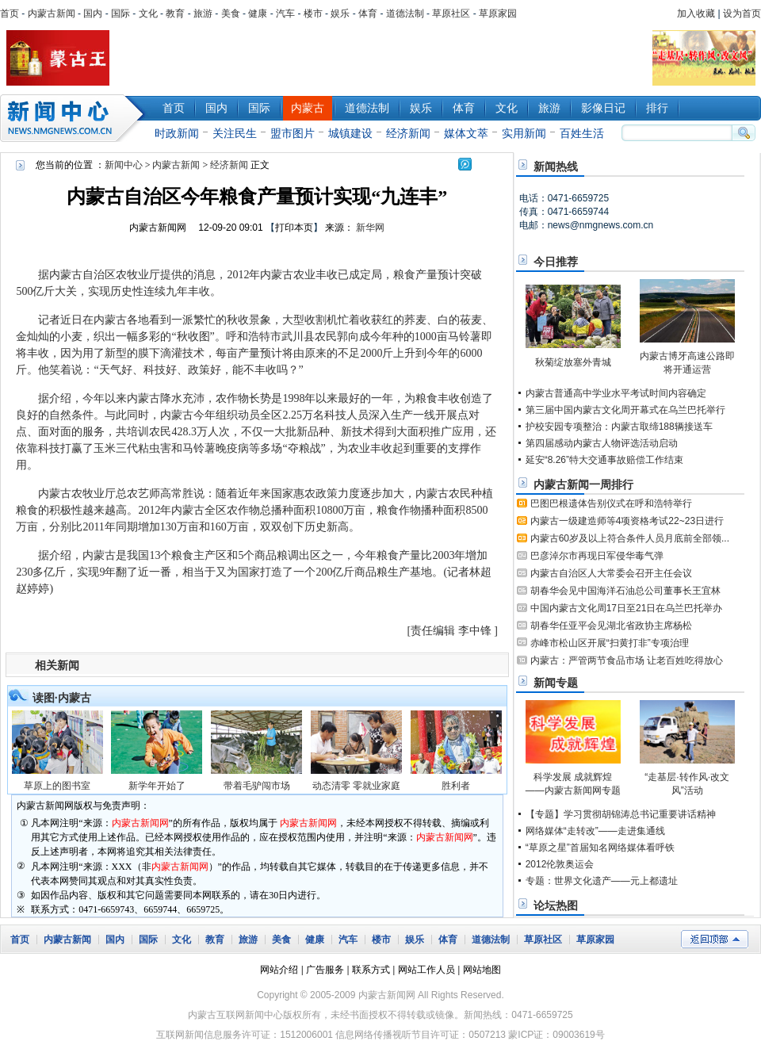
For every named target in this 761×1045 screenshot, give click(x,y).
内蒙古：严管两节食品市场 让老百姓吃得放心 (626, 660)
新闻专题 (555, 682)
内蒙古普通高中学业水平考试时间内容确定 (616, 393)
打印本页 (294, 227)
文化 (148, 13)
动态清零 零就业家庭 (356, 785)
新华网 (370, 227)
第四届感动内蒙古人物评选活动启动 (602, 443)
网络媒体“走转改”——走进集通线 (595, 830)
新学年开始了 (156, 785)
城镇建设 (350, 133)
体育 (367, 13)
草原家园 (498, 13)
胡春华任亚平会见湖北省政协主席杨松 (611, 625)
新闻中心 (75, 118)
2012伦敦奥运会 (560, 864)
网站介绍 (279, 969)
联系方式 (371, 969)
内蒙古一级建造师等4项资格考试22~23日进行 (627, 520)
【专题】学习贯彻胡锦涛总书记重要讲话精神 (621, 814)
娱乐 (340, 13)
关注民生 (234, 133)
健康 (257, 13)
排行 (657, 107)
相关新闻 (57, 665)
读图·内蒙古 (62, 697)
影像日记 (603, 107)
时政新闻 (177, 133)
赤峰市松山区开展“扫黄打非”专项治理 (609, 643)
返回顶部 (714, 939)
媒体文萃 (466, 133)
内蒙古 (307, 107)
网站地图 (482, 969)
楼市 (313, 13)
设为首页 (742, 13)
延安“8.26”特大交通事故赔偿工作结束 (604, 459)
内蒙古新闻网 (157, 227)
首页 (9, 13)
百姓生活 (582, 133)
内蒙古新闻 (51, 13)
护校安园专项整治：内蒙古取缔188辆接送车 (619, 426)
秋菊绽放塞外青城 (573, 362)
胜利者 (456, 785)
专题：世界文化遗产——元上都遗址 (602, 880)
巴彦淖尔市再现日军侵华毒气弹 (596, 555)
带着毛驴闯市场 (257, 785)
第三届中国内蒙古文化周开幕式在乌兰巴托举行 (625, 409)
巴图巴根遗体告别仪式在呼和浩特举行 (611, 503)
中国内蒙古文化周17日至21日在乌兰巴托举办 (626, 608)
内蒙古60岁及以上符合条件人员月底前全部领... (629, 538)
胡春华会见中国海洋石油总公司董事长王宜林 (625, 590)
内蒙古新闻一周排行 (583, 484)
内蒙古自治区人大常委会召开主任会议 (611, 573)
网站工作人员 (426, 969)
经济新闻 (408, 133)
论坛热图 (555, 905)
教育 (175, 13)
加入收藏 (696, 13)
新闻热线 (555, 166)
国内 (92, 13)
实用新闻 (524, 133)
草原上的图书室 (57, 785)
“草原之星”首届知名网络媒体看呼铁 (600, 847)
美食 (230, 13)
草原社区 (451, 13)
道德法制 (405, 13)
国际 (120, 13)
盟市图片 (292, 133)
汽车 (285, 13)
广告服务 (325, 969)
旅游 (202, 13)
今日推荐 (555, 261)
